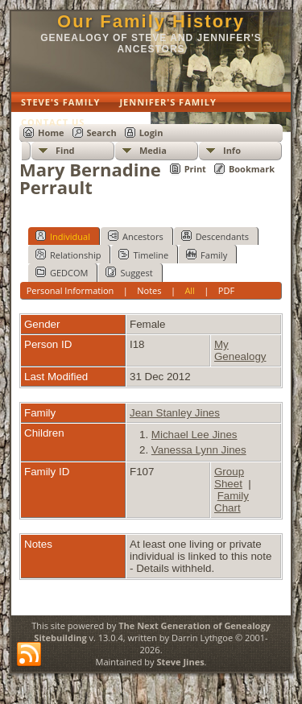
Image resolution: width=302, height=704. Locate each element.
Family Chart (231, 502)
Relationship (68, 254)
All (189, 290)
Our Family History (151, 21)
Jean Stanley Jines (175, 413)
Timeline (143, 254)
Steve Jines (180, 662)
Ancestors (135, 236)
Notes (149, 290)
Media (153, 150)
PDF (226, 290)
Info (232, 150)
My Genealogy (240, 350)
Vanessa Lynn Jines (198, 450)
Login (151, 132)
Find (65, 150)
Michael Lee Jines (194, 435)
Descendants (215, 236)
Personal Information (70, 290)
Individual (62, 236)
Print (195, 169)
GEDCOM (61, 272)
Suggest (128, 272)
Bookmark (252, 169)
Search (102, 132)
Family (206, 254)
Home (51, 132)
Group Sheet (229, 478)
